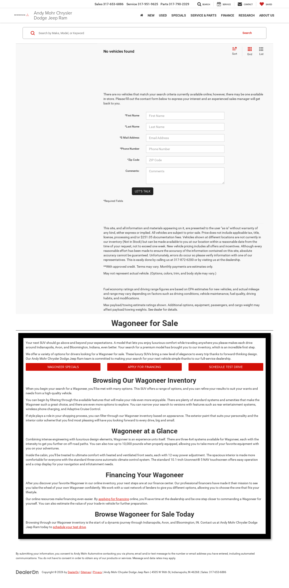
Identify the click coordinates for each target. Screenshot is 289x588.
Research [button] (247, 15)
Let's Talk (142, 191)
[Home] (141, 15)
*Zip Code (133, 159)
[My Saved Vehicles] (265, 4)
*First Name (132, 115)
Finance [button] (227, 15)
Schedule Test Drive (226, 367)
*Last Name (132, 126)
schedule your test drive (69, 527)
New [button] (151, 15)
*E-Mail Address (129, 137)
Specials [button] (178, 15)
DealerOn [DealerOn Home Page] (73, 572)
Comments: (132, 170)
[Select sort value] (236, 51)
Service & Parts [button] (204, 15)
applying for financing (113, 499)
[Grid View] (249, 51)
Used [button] (163, 15)
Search (247, 33)
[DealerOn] (27, 572)
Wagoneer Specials (63, 367)
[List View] (261, 51)
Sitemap (86, 572)
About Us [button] (266, 15)
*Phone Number (129, 148)
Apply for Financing (144, 367)
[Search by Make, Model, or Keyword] (138, 33)
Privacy (97, 572)
